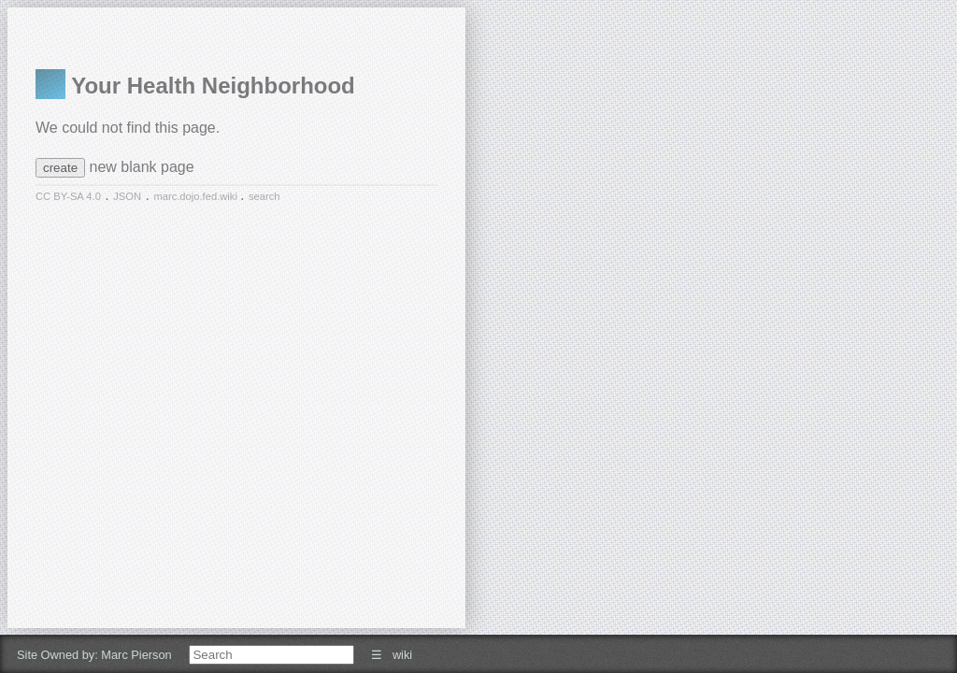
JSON (127, 196)
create (60, 168)
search (264, 196)
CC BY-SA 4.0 (68, 196)
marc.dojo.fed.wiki (196, 196)
